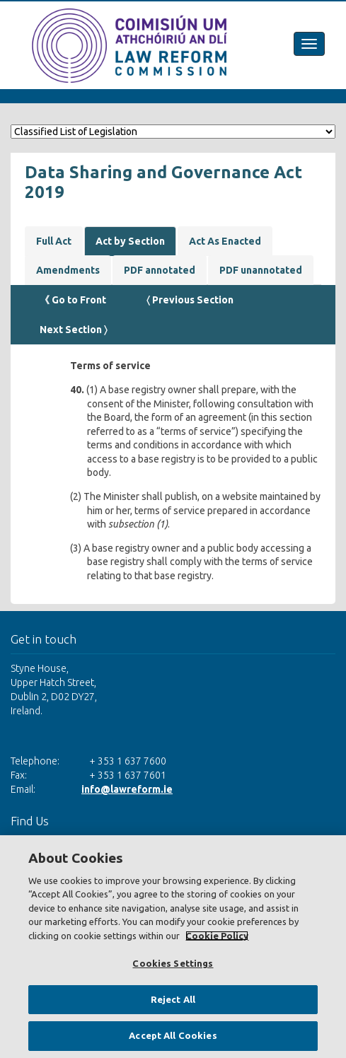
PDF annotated (159, 270)
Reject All (173, 999)
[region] (173, 946)
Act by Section (130, 241)
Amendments (68, 270)
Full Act (53, 241)
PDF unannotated (260, 270)
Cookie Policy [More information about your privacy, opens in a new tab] (216, 936)
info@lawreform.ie (127, 789)
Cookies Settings (172, 963)
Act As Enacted (225, 241)
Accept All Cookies (173, 1035)
